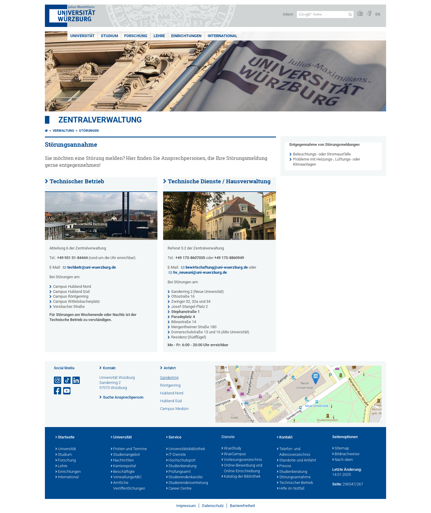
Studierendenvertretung (187, 483)
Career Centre (179, 488)
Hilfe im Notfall (290, 488)
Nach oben (342, 460)
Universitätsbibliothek (185, 449)
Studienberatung (181, 466)
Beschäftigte (123, 472)
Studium (109, 36)
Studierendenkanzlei (184, 477)
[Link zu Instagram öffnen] (58, 380)
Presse (284, 466)
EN (377, 14)
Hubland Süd (171, 401)
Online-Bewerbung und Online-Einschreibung (241, 468)
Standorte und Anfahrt (296, 460)
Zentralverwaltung (100, 119)
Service (173, 437)
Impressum (186, 505)
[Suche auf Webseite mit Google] (325, 14)
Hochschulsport (180, 460)
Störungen (89, 131)
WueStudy (231, 448)
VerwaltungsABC (126, 477)
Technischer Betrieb (77, 181)
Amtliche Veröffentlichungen (128, 485)
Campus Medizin (174, 408)
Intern (288, 14)
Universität (82, 36)
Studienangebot (125, 455)
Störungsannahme (294, 477)
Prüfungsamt (178, 472)
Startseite (65, 437)
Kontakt (109, 368)
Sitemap (340, 448)
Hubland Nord (171, 393)
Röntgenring (170, 385)
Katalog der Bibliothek (240, 476)
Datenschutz (213, 505)
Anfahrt (170, 368)
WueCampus (233, 454)
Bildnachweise (345, 454)
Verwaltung (63, 131)
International (222, 36)
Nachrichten (122, 460)
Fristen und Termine (129, 449)
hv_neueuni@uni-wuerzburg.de (200, 272)
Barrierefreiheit (242, 505)
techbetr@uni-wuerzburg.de (91, 267)
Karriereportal (123, 466)
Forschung (135, 36)
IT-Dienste (176, 455)
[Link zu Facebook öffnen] (58, 391)
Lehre (159, 36)
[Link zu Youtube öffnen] (67, 391)
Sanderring (169, 377)
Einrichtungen (186, 36)
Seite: (337, 484)
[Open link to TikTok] (67, 380)
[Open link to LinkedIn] (76, 380)
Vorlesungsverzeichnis (241, 460)
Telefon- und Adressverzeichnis (293, 452)
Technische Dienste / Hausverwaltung (219, 181)
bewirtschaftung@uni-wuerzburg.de (217, 267)
